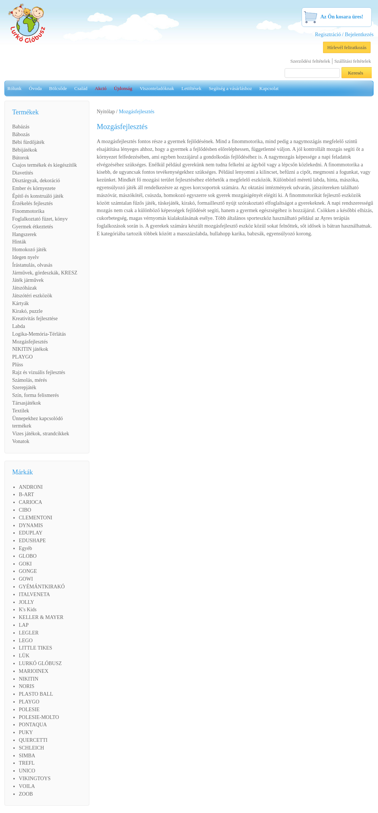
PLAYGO (22, 357)
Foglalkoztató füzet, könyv (40, 219)
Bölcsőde (58, 88)
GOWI (26, 579)
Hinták (19, 242)
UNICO (27, 771)
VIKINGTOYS (35, 778)
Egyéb (25, 548)
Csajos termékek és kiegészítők (44, 165)
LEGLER (29, 633)
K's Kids (28, 609)
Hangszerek (24, 234)
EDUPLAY (30, 533)
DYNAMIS (31, 525)
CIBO (25, 510)
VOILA (27, 786)
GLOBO (28, 556)
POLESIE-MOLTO (39, 717)
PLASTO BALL (36, 694)
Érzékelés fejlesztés (32, 203)
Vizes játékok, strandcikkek (40, 433)
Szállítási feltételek (352, 61)
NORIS (26, 686)
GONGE (28, 571)
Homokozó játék (29, 249)
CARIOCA (30, 502)
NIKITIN (28, 679)
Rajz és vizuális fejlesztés (38, 372)
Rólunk (14, 88)
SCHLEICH (31, 748)
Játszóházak (24, 288)
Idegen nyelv (25, 257)
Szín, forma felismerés (35, 395)
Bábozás (21, 134)
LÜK (24, 655)
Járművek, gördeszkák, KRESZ (45, 273)
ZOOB (26, 794)
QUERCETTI (33, 740)
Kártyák (20, 303)
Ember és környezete (33, 188)
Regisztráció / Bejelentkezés (344, 34)
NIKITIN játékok (30, 349)
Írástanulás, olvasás (32, 265)
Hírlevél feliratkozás (346, 47)
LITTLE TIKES (35, 648)
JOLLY (26, 602)
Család (80, 88)
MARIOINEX (33, 671)
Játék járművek (28, 280)
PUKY (26, 732)
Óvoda (35, 88)
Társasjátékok (26, 403)
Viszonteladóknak (157, 88)
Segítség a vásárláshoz (230, 88)
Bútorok (20, 157)
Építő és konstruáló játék (37, 196)
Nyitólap (106, 111)
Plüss (17, 364)
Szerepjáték (24, 387)
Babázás (21, 126)
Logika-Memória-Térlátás (39, 334)
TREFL (27, 763)
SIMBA (27, 755)
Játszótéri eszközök (32, 295)
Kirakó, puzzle (27, 311)
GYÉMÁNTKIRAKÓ (42, 586)
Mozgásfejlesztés (30, 342)
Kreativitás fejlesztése (35, 318)
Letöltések (191, 88)
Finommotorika (28, 211)
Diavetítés (22, 173)
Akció (101, 88)
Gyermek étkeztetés (32, 226)
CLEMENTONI (35, 517)
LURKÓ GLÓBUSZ (40, 663)
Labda (18, 326)
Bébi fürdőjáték (28, 142)
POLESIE (29, 709)
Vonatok (20, 441)
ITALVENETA (34, 594)
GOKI (25, 564)
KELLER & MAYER (41, 617)
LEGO (25, 640)
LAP (23, 625)
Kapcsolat (269, 88)
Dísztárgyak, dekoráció (36, 180)
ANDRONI (31, 487)
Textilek (20, 411)
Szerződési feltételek (310, 61)
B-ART (26, 494)
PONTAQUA (33, 724)
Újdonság (123, 88)
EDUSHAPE (32, 540)
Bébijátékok (24, 150)
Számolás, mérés (29, 380)
